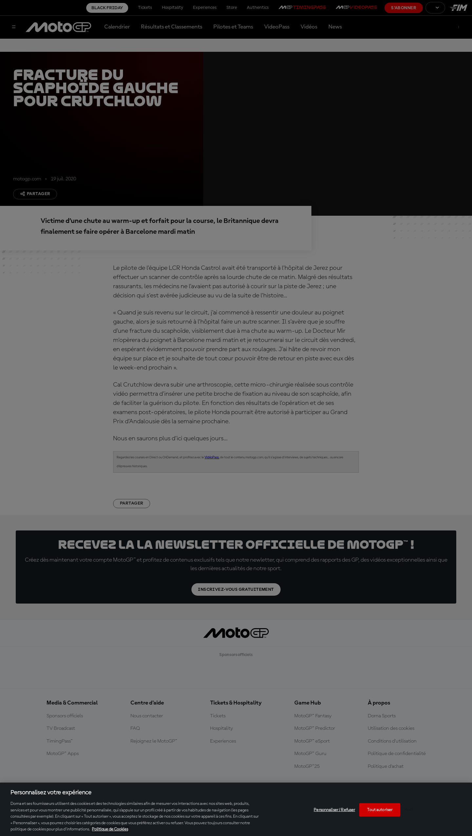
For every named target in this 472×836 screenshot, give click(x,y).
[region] (236, 809)
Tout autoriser (379, 809)
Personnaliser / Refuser (334, 809)
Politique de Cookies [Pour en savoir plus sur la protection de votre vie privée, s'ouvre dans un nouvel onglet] (110, 829)
